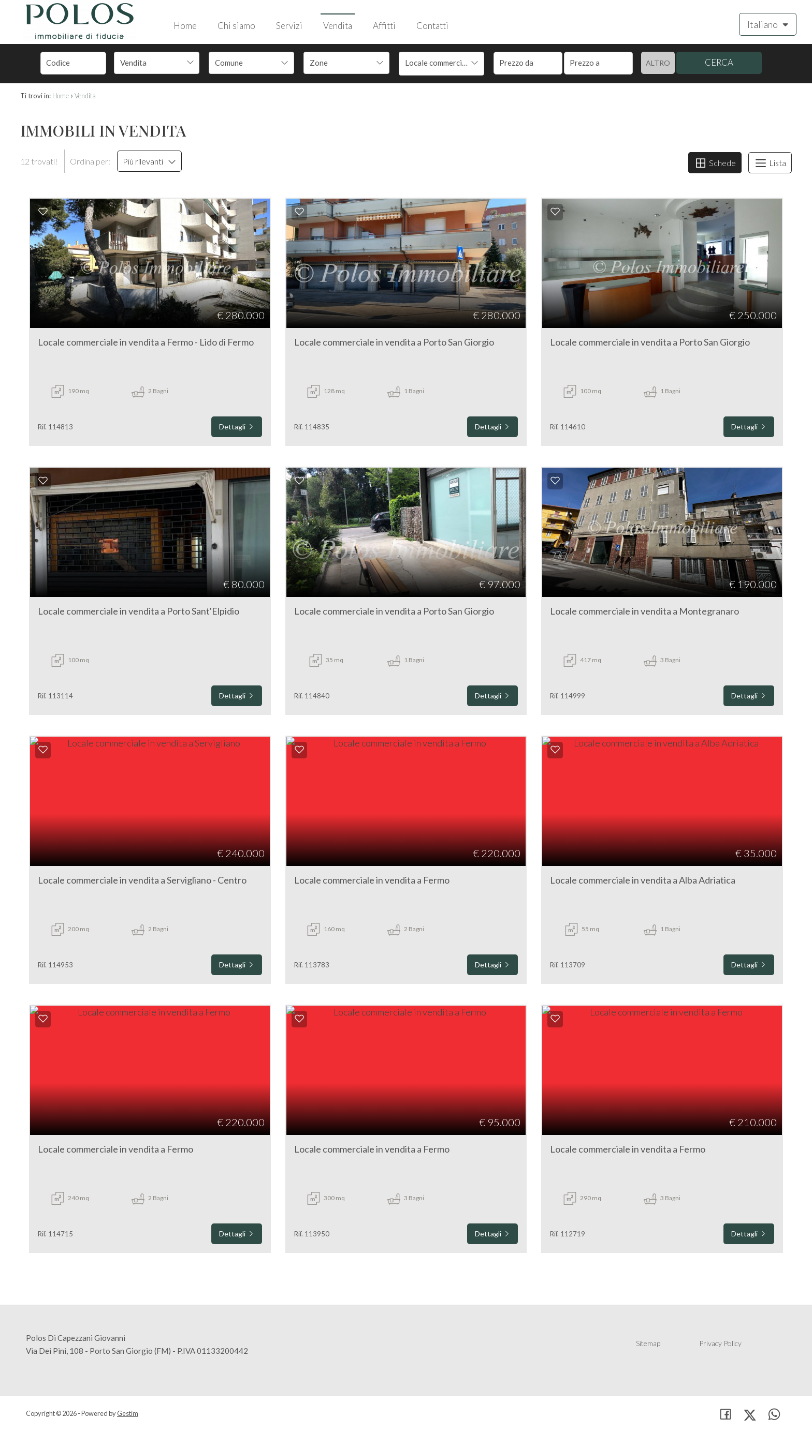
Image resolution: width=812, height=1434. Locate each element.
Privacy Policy (720, 1343)
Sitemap (648, 1343)
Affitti (384, 25)
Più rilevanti (149, 161)
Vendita (337, 25)
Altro (658, 62)
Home (185, 25)
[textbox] (243, 62)
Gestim (127, 1413)
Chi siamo (236, 25)
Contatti (432, 25)
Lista (770, 163)
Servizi (289, 25)
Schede (715, 163)
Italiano (767, 24)
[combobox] (156, 63)
